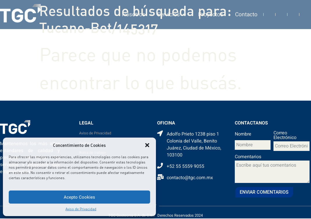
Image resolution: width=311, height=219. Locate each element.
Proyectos (210, 11)
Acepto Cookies (79, 197)
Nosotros (133, 11)
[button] (147, 145)
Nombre (243, 135)
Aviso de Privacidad (80, 209)
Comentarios (248, 157)
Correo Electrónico (284, 136)
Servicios (171, 11)
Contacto (246, 11)
